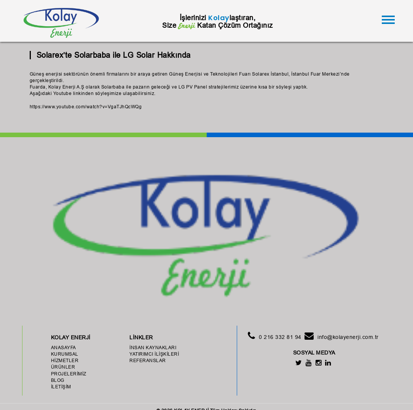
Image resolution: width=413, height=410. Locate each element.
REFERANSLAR (147, 360)
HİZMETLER (65, 360)
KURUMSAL (64, 354)
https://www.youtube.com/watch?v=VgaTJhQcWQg (86, 106)
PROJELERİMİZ (68, 374)
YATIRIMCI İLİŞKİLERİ (154, 354)
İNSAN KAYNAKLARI (152, 347)
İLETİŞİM (61, 386)
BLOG (57, 380)
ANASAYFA (63, 347)
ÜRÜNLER (63, 367)
